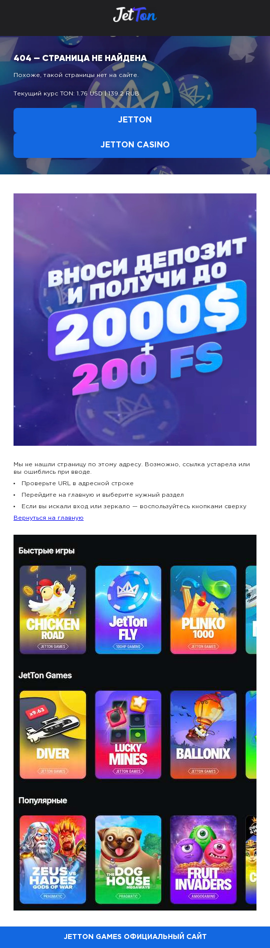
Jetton (135, 120)
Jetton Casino (135, 145)
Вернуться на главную (49, 518)
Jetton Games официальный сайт (135, 937)
